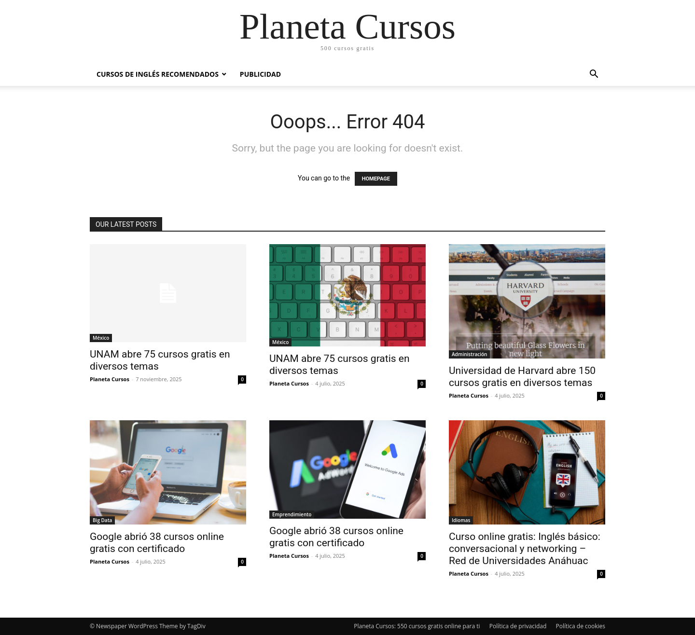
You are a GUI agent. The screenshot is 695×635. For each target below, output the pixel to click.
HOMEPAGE (376, 179)
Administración (469, 354)
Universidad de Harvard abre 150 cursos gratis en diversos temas (522, 376)
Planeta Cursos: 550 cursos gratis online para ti (417, 626)
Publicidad (260, 74)
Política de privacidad (518, 626)
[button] (593, 75)
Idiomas (461, 520)
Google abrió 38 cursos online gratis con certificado (157, 542)
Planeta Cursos (109, 379)
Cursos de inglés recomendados (158, 74)
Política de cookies (580, 626)
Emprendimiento (291, 514)
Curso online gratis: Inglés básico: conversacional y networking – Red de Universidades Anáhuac (524, 548)
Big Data (102, 520)
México (101, 337)
